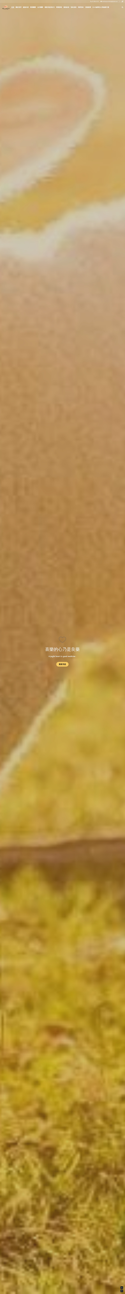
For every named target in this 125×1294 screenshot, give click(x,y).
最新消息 (62, 664)
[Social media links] (119, 1)
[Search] (122, 7)
